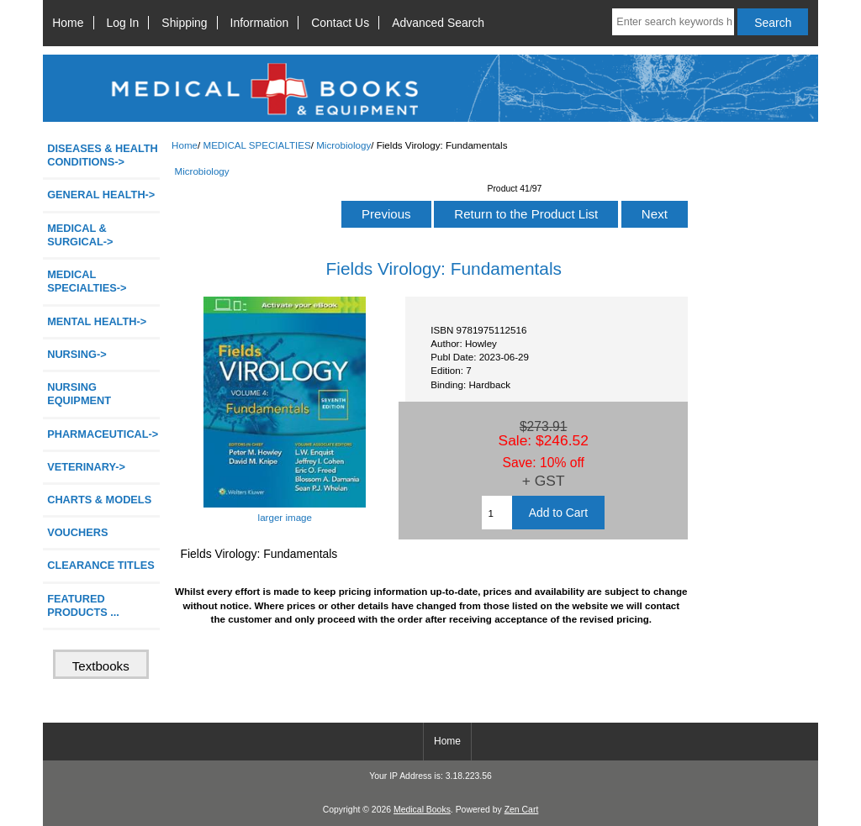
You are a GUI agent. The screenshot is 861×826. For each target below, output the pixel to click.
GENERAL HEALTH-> (101, 194)
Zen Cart (521, 809)
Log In (123, 22)
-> (86, 281)
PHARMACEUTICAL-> (102, 434)
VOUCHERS (77, 532)
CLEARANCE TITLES (101, 565)
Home (67, 22)
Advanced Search (438, 22)
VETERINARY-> (86, 466)
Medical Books (422, 809)
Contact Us (340, 22)
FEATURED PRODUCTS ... (83, 605)
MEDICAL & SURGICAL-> (80, 235)
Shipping (184, 22)
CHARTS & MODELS (99, 499)
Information (259, 22)
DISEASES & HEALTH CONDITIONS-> (102, 155)
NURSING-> (77, 354)
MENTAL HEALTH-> (96, 321)
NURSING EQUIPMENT (79, 394)
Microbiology (343, 144)
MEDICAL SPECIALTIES (256, 144)
